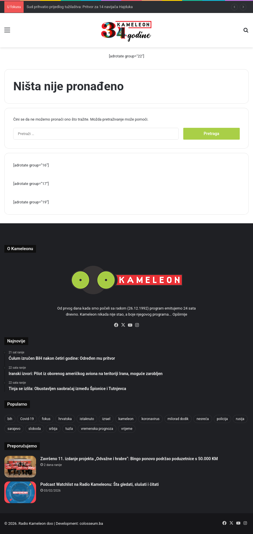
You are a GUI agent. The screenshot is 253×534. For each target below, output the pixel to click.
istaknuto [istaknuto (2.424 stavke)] (87, 419)
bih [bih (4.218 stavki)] (9, 419)
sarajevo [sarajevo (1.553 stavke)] (13, 429)
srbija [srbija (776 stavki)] (53, 429)
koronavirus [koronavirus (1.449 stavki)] (150, 419)
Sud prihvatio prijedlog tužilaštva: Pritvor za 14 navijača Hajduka (80, 7)
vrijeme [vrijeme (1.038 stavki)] (127, 429)
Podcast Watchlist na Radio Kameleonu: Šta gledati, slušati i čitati (99, 484)
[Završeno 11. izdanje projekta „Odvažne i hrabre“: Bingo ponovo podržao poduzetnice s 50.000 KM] (20, 466)
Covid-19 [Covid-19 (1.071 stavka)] (27, 419)
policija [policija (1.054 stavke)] (222, 419)
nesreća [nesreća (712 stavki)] (203, 419)
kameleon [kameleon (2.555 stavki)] (125, 419)
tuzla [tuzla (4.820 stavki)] (69, 429)
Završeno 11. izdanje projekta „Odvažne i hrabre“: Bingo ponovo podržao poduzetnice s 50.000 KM (129, 458)
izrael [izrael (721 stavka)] (106, 419)
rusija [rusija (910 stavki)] (240, 419)
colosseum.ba (91, 523)
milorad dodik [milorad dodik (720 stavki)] (178, 419)
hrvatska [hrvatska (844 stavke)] (65, 419)
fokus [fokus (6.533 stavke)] (46, 419)
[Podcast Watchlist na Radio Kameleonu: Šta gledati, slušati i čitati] (20, 492)
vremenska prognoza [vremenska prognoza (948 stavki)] (97, 429)
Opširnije (180, 314)
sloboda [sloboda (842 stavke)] (35, 429)
